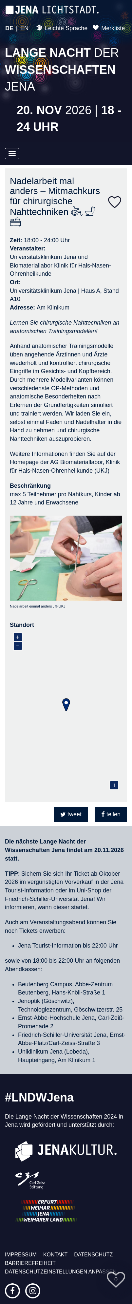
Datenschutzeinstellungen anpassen (61, 1271)
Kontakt (55, 1254)
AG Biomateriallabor (76, 462)
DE (9, 28)
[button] (71, 814)
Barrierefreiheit (30, 1263)
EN (24, 28)
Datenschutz (93, 1254)
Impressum (21, 1254)
